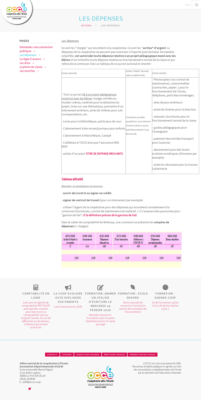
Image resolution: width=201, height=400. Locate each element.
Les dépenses (28, 55)
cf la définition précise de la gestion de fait (110, 215)
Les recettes (27, 71)
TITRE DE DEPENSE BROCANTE (104, 154)
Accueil (86, 25)
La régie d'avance (30, 59)
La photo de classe (31, 67)
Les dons (25, 63)
